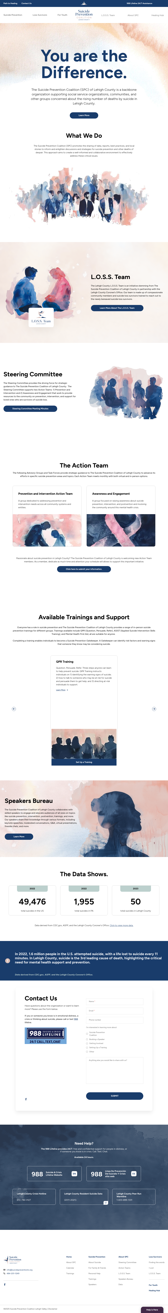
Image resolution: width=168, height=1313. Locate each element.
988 (76, 1029)
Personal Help (94, 1273)
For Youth (62, 15)
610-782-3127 (24, 1215)
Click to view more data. (121, 935)
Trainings (70, 1273)
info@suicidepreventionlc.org (20, 1272)
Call (94, 1166)
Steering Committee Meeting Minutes (36, 410)
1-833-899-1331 (124, 1215)
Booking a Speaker (98, 1052)
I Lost (151, 1268)
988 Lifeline (51, 1164)
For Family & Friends (97, 1268)
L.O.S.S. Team (107, 15)
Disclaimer (52, 1309)
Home (69, 1257)
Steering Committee (127, 1262)
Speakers (92, 1284)
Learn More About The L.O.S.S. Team (123, 309)
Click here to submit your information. (84, 575)
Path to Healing (10, 3)
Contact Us (26, 3)
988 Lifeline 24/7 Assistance (139, 3)
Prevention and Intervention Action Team (46, 497)
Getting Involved (97, 1057)
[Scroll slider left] (14, 717)
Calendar (70, 1268)
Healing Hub (158, 15)
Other (92, 1066)
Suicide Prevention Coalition (98, 1046)
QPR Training (66, 669)
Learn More (83, 116)
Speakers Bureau (125, 1279)
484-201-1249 (13, 1275)
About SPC (133, 15)
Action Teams (124, 1268)
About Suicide (94, 1262)
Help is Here (149, 1309)
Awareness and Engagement (115, 495)
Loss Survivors (40, 15)
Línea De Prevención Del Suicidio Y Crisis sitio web (118, 1189)
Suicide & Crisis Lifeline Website (56, 1188)
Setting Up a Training (99, 1061)
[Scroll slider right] (153, 717)
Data (120, 1284)
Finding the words (157, 1262)
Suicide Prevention (12, 15)
